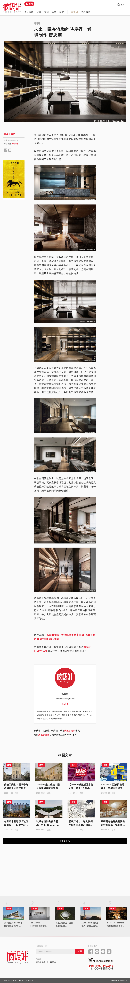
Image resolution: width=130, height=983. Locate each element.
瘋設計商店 (69, 731)
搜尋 (121, 4)
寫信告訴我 (40, 962)
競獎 (61, 12)
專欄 (46, 12)
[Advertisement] (14, 244)
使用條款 (53, 962)
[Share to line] (9, 150)
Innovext (123, 980)
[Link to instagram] (109, 951)
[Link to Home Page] (12, 8)
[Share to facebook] (5, 150)
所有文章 (65, 704)
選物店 (74, 12)
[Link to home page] (17, 957)
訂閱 (29, 4)
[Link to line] (97, 951)
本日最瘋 (29, 12)
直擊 (54, 12)
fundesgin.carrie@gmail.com (64, 698)
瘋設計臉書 (44, 735)
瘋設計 (15, 144)
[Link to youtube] (103, 951)
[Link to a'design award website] (100, 967)
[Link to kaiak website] (100, 959)
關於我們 (85, 12)
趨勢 (39, 12)
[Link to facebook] (90, 951)
